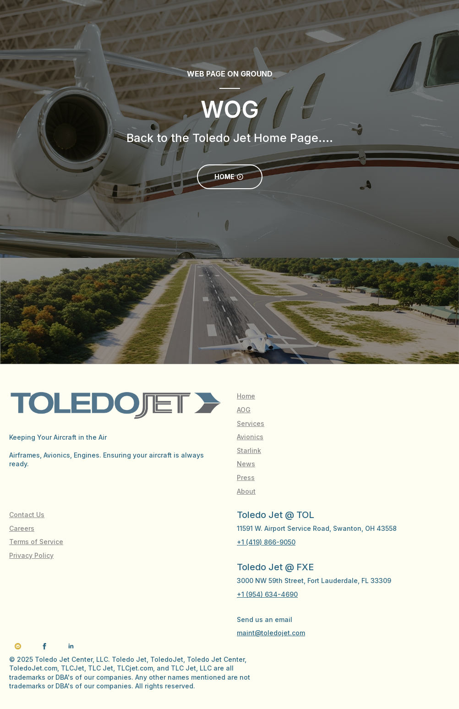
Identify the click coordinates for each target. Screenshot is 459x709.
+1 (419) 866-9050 (266, 542)
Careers (21, 528)
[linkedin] (71, 646)
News (246, 464)
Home (246, 396)
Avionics (250, 437)
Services (250, 423)
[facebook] (44, 646)
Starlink (249, 450)
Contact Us (26, 514)
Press (246, 477)
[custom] (18, 646)
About (246, 491)
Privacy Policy (31, 555)
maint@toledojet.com (271, 633)
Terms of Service (36, 541)
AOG (244, 410)
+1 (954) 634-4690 (267, 594)
